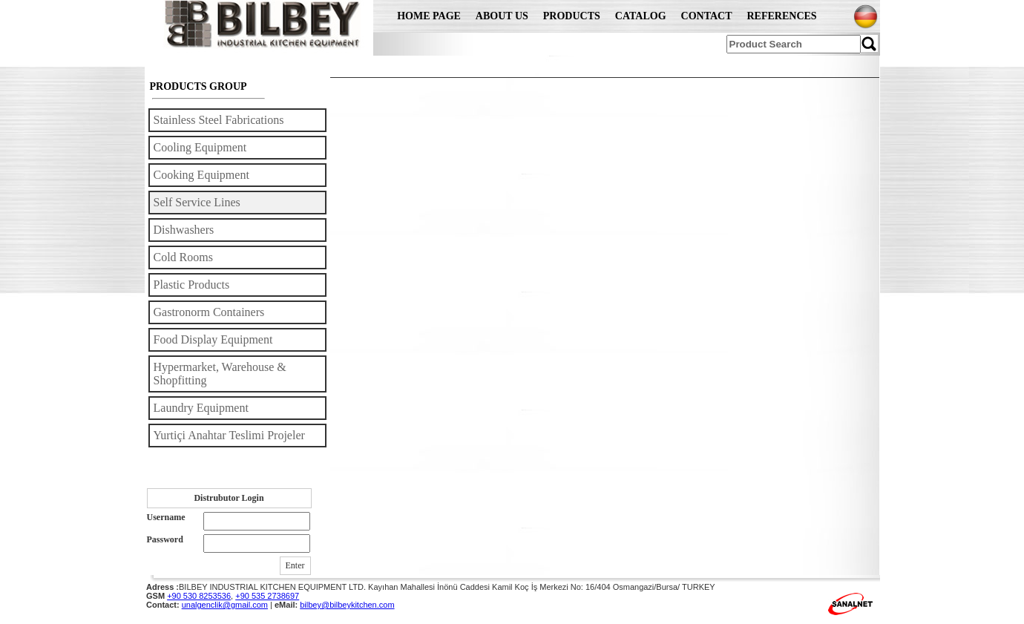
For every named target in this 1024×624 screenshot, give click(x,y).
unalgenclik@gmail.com (225, 604)
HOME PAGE (429, 16)
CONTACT (706, 16)
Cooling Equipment (200, 147)
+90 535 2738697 (267, 595)
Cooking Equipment (201, 174)
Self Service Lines (197, 202)
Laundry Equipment (201, 407)
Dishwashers (184, 229)
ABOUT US (502, 16)
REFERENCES (782, 16)
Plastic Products (192, 284)
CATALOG (640, 16)
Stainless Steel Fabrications (219, 120)
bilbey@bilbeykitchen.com (347, 604)
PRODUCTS (571, 16)
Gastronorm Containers (209, 312)
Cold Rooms (183, 257)
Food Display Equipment (213, 339)
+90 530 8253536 (199, 595)
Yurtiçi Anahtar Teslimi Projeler (229, 435)
